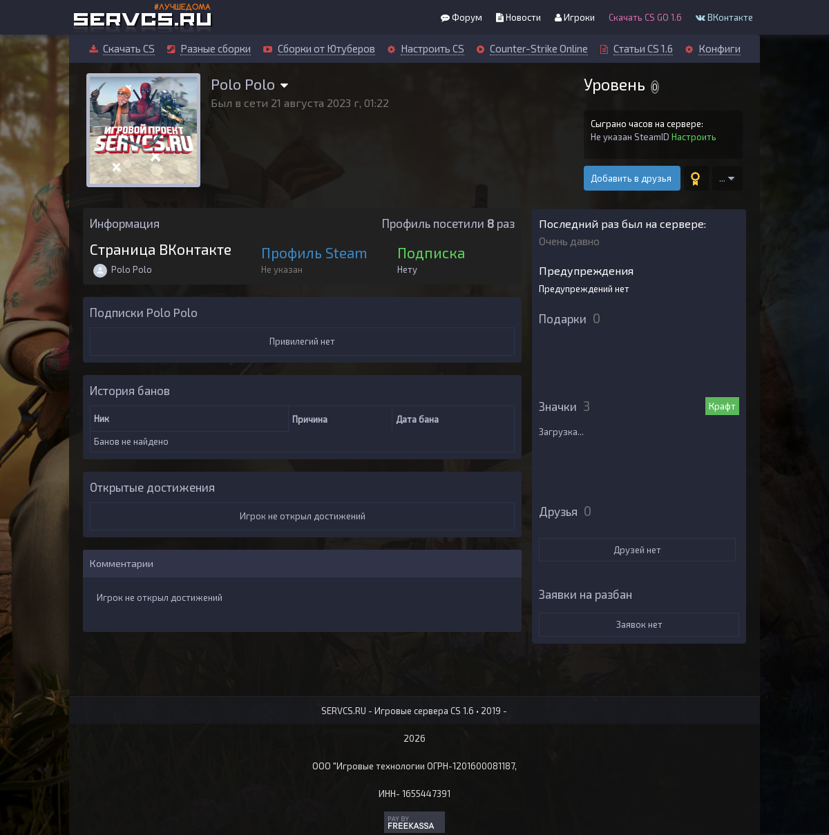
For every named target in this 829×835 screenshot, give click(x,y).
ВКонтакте (724, 17)
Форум (461, 17)
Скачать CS (129, 48)
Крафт (722, 406)
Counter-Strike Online (539, 48)
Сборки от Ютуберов (326, 48)
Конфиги (719, 48)
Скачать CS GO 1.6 (645, 17)
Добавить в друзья (632, 178)
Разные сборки (215, 48)
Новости (518, 17)
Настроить (693, 136)
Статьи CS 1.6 (643, 48)
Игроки (575, 17)
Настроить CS (432, 48)
